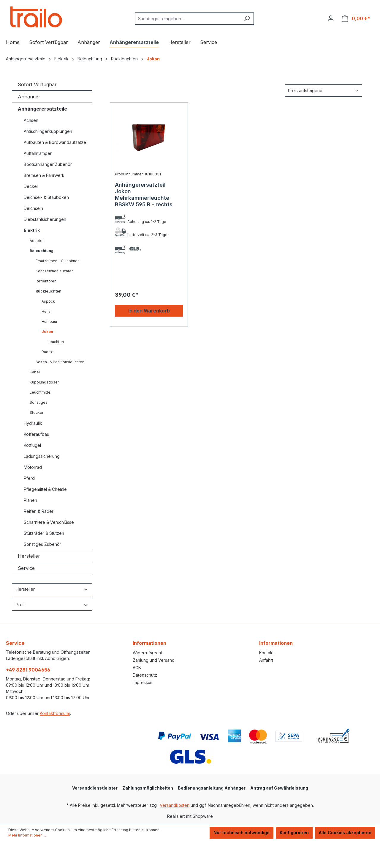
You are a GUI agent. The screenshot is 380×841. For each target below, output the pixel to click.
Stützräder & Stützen (44, 533)
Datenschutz (145, 674)
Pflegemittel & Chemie (45, 489)
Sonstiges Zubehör (42, 544)
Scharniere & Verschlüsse (49, 522)
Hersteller (29, 556)
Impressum (143, 682)
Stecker (36, 412)
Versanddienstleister (95, 787)
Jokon (47, 331)
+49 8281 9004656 (28, 670)
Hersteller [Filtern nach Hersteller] (52, 589)
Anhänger (29, 97)
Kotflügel (32, 445)
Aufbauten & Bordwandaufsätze (55, 142)
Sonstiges (39, 402)
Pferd (29, 478)
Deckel (31, 186)
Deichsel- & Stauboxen (46, 197)
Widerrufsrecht (147, 652)
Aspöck (48, 301)
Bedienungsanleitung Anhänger (212, 787)
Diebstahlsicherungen (45, 219)
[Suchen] (247, 18)
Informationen (149, 643)
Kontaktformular (55, 713)
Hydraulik (33, 423)
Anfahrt (266, 660)
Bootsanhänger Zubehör (48, 164)
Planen (30, 500)
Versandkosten (174, 805)
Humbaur (49, 321)
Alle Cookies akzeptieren (345, 832)
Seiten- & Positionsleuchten (60, 362)
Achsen (31, 120)
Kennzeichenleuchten (55, 271)
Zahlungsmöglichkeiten (147, 787)
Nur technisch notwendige (241, 832)
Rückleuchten (48, 291)
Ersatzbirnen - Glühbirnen (58, 261)
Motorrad (33, 467)
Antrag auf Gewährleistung (279, 787)
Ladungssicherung (42, 456)
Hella (46, 311)
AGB (137, 667)
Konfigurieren (294, 832)
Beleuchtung (41, 251)
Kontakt (266, 652)
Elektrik (32, 230)
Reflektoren (46, 281)
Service (26, 568)
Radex (47, 352)
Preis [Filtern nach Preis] (52, 604)
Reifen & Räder (38, 511)
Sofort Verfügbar (37, 84)
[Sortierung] (323, 90)
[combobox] (187, 18)
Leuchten (56, 341)
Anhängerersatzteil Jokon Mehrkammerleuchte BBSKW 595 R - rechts (143, 195)
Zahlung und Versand (154, 660)
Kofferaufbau (36, 434)
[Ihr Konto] (331, 18)
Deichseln (33, 208)
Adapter (37, 240)
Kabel (35, 372)
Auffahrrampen (38, 153)
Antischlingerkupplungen (48, 131)
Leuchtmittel (40, 392)
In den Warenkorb (149, 311)
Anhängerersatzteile (42, 109)
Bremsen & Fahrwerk (44, 175)
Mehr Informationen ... (27, 835)
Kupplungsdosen (45, 382)
